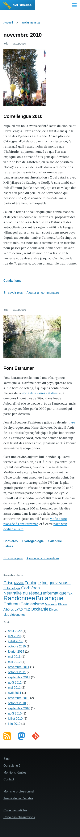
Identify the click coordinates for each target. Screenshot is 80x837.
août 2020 (15, 631)
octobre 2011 (17, 672)
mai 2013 (14, 656)
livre (72, 422)
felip (5, 43)
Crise (8, 582)
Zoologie (32, 582)
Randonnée (19, 598)
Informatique (54, 593)
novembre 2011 (18, 667)
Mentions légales (14, 772)
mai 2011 (14, 687)
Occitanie (39, 609)
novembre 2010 (18, 698)
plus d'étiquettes (14, 614)
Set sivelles (22, 5)
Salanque (55, 541)
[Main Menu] (74, 5)
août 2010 (15, 713)
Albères (8, 609)
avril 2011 (14, 692)
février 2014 (16, 651)
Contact (8, 779)
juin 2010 (14, 723)
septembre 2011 (19, 677)
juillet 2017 (15, 641)
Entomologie (11, 588)
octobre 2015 (17, 646)
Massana (51, 604)
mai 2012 (14, 661)
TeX (70, 593)
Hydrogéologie (33, 541)
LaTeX (19, 609)
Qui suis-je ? (11, 765)
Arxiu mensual (31, 22)
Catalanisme (12, 280)
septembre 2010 (19, 708)
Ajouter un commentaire (43, 292)
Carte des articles (15, 810)
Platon (62, 604)
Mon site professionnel (18, 791)
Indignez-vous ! (56, 582)
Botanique (49, 598)
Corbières (10, 541)
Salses (8, 546)
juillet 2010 (15, 718)
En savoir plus (13, 292)
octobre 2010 (17, 703)
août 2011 (15, 682)
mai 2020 (14, 636)
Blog (6, 758)
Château (11, 604)
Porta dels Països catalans (39, 393)
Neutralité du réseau (22, 593)
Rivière (19, 583)
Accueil (8, 22)
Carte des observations (19, 817)
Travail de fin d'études (18, 798)
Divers (53, 609)
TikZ (27, 609)
